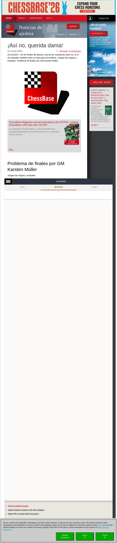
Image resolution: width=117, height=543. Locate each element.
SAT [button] (50, 18)
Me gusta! (64, 51)
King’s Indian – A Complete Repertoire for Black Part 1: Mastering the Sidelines (100, 96)
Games (94, 187)
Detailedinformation (65, 536)
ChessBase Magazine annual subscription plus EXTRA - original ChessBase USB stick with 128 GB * (43, 123)
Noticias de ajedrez (30, 30)
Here (100, 525)
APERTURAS (36, 18)
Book (22, 187)
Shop (9, 18)
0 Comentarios (75, 51)
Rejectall (85, 536)
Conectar (104, 18)
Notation (58, 187)
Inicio (22, 18)
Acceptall (104, 536)
